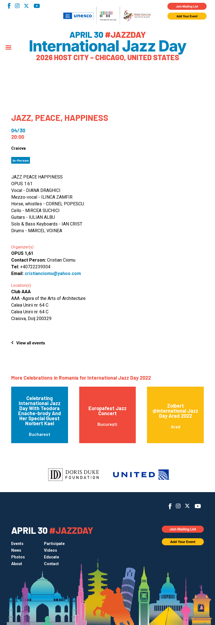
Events (17, 543)
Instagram (17, 5)
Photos (18, 557)
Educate (51, 557)
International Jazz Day (107, 46)
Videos (50, 550)
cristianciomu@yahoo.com (53, 273)
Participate (54, 543)
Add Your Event (187, 16)
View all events (30, 342)
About (16, 563)
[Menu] (8, 47)
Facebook (9, 6)
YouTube (37, 6)
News (16, 550)
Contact (51, 563)
